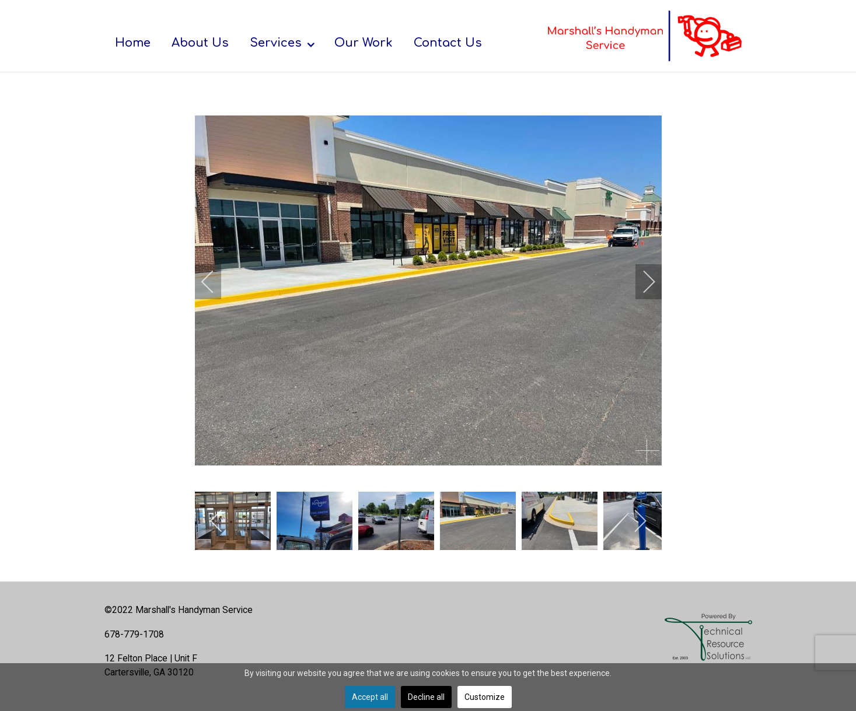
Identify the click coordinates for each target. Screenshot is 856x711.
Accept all (370, 697)
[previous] (215, 282)
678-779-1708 (134, 634)
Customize (484, 697)
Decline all (426, 697)
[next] (641, 282)
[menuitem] (132, 42)
